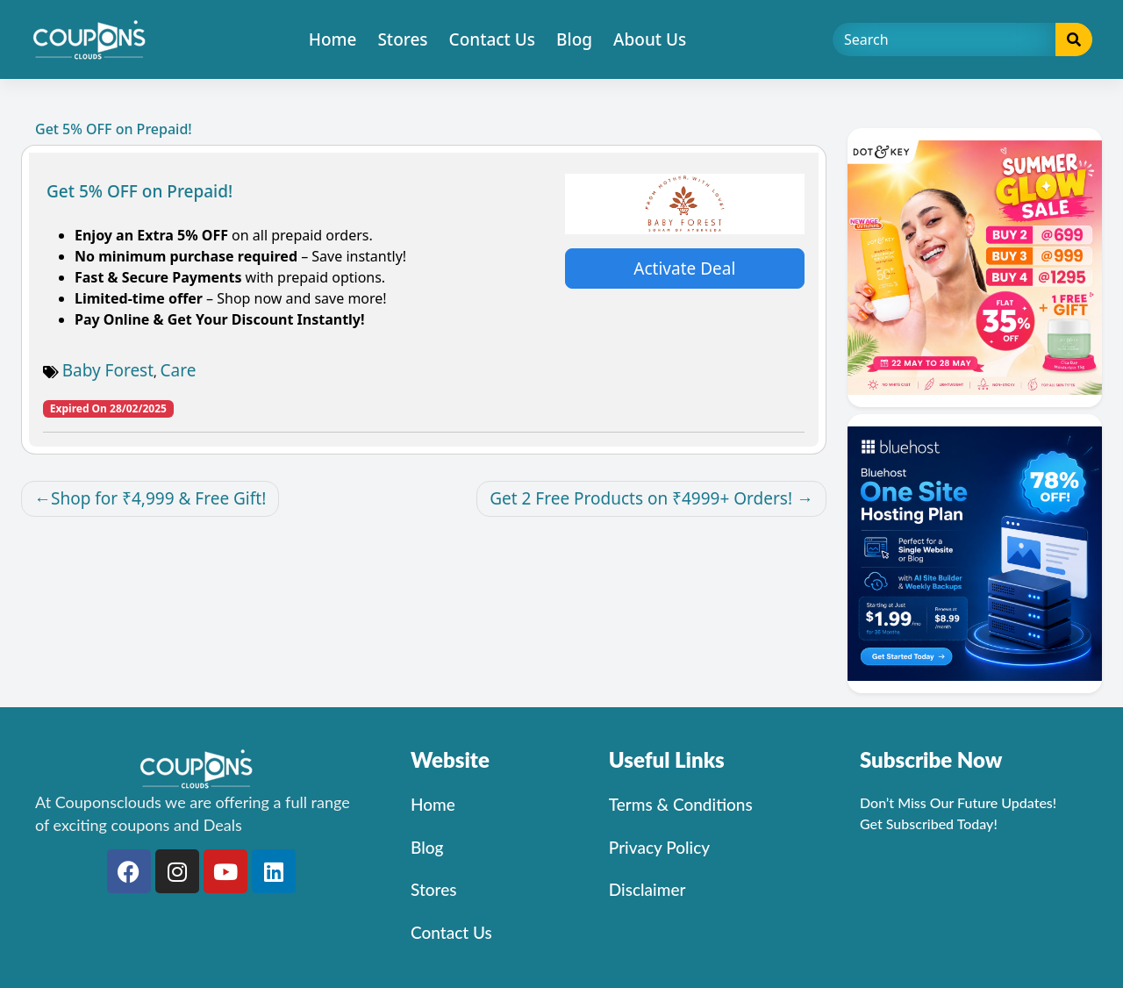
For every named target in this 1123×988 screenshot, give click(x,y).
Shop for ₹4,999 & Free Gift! (158, 498)
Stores (402, 39)
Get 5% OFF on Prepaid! (139, 191)
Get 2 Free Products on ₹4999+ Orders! (641, 498)
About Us (649, 39)
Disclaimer (647, 889)
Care (179, 370)
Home (333, 39)
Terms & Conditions (681, 804)
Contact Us (492, 39)
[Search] (944, 39)
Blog (574, 39)
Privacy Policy (659, 847)
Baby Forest (108, 370)
